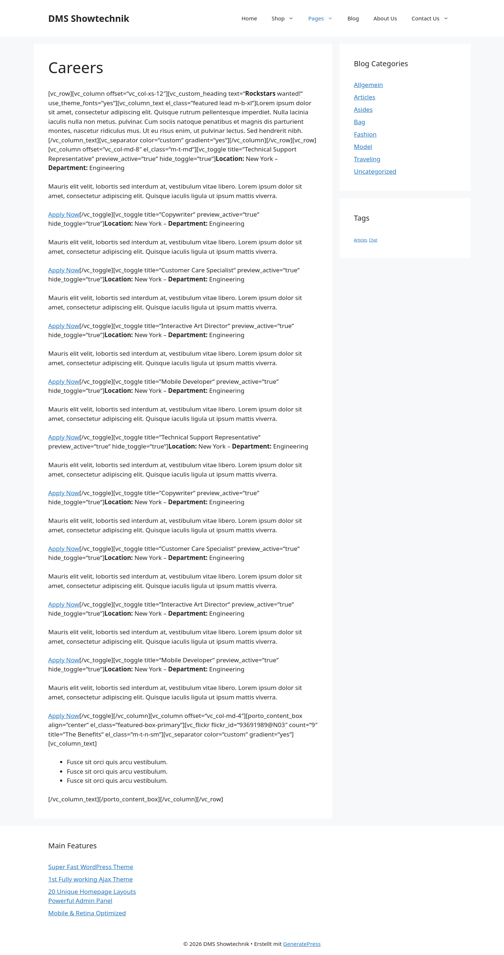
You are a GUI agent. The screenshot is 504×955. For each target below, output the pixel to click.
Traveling (367, 159)
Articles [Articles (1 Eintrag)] (361, 239)
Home (249, 18)
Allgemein (368, 84)
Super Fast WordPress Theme (91, 867)
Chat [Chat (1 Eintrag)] (373, 239)
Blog (353, 18)
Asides (363, 109)
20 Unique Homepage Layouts (92, 891)
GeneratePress (302, 943)
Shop (286, 18)
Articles (365, 97)
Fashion (365, 134)
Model (363, 146)
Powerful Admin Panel (80, 900)
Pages (324, 18)
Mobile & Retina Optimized (87, 913)
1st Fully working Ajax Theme (90, 879)
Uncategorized (375, 171)
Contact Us (434, 18)
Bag (359, 122)
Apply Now (63, 214)
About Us (385, 18)
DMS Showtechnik (89, 18)
